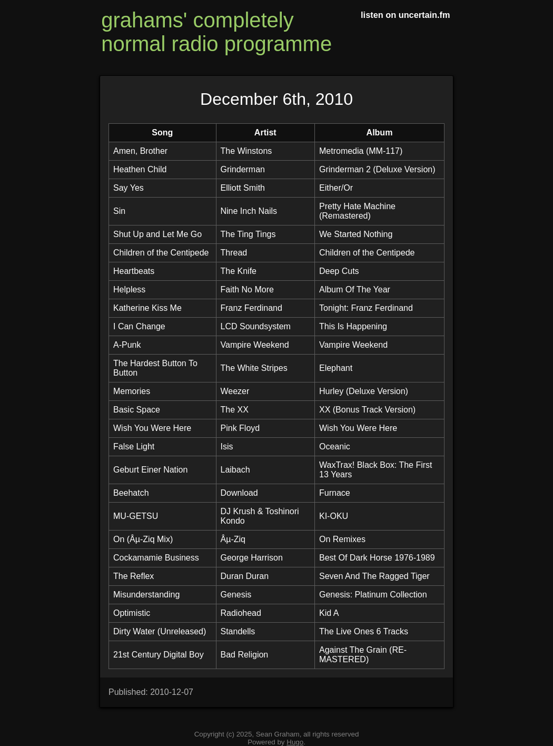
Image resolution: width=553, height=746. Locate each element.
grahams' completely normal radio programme (216, 31)
